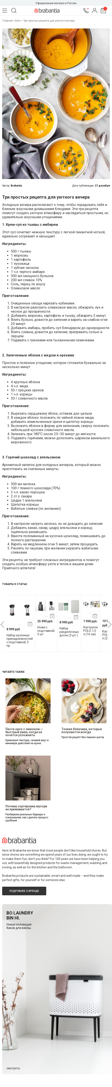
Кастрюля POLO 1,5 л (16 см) (90, 631)
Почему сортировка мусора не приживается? (26, 808)
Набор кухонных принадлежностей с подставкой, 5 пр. (20, 640)
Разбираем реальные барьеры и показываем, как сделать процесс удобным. (26, 817)
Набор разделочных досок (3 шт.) (69, 632)
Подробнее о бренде (24, 891)
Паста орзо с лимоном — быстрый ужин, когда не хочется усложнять (24, 732)
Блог (18, 20)
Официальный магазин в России (56, 3)
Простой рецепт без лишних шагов (82, 737)
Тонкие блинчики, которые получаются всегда (81, 731)
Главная (8, 20)
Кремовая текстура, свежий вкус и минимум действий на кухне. (27, 742)
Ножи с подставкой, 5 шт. (46, 631)
